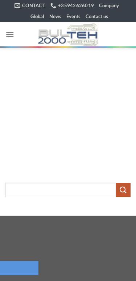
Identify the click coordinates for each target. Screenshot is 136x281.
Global (37, 16)
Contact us (97, 16)
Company (109, 5)
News (55, 16)
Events (73, 16)
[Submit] (123, 190)
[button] (9, 34)
